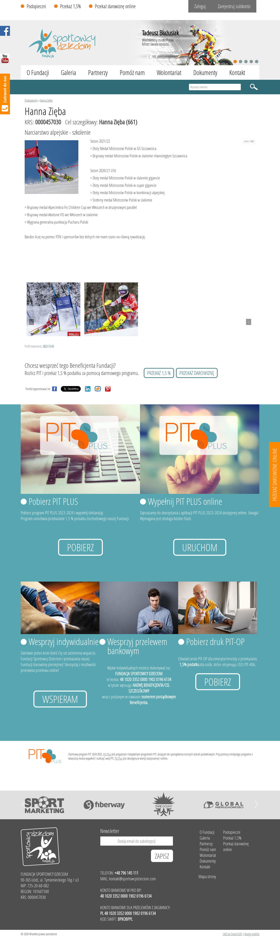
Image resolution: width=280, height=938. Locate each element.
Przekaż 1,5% (70, 6)
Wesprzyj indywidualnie (64, 641)
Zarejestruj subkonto (234, 6)
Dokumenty (205, 72)
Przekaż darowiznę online (115, 6)
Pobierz (80, 547)
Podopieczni (36, 6)
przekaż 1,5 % (159, 373)
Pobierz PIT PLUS (53, 501)
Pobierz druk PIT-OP (215, 641)
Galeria (68, 72)
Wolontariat (169, 72)
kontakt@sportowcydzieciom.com (132, 879)
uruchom (199, 547)
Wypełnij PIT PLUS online (185, 501)
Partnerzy (98, 72)
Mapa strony (207, 876)
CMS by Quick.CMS (232, 934)
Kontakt (237, 72)
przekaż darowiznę (196, 373)
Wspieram (60, 699)
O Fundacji (38, 72)
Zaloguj (200, 6)
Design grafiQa (251, 934)
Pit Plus (107, 754)
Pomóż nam (132, 72)
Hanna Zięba (46, 100)
